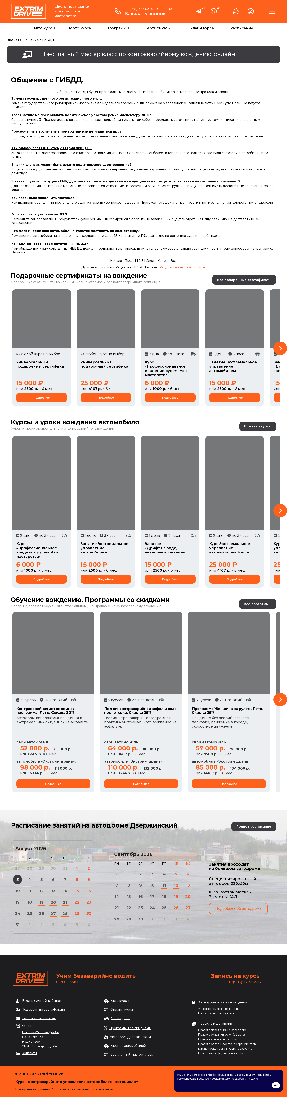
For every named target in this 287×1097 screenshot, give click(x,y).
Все (174, 261)
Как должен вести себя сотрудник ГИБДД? (49, 244)
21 (65, 902)
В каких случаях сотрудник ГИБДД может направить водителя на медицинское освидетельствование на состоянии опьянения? (125, 181)
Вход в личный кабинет (41, 1001)
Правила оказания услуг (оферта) (221, 1034)
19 (41, 902)
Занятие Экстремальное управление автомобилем (233, 366)
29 (77, 913)
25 (29, 913)
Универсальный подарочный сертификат (41, 364)
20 (53, 902)
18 (29, 902)
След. (150, 261)
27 (53, 913)
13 (53, 891)
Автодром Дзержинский (130, 1037)
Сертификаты (157, 28)
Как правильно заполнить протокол (43, 198)
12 (41, 891)
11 (29, 891)
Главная (13, 40)
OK (276, 1085)
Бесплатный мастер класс (131, 1054)
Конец (163, 261)
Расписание (241, 28)
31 (18, 924)
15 (77, 891)
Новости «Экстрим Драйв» (40, 1032)
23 (88, 902)
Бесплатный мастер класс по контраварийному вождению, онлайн (139, 54)
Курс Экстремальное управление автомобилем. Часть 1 (230, 548)
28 (65, 913)
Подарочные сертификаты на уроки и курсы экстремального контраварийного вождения (85, 282)
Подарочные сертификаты (44, 1009)
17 (17, 902)
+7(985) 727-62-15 (245, 982)
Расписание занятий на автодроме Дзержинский (94, 825)
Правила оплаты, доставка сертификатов (227, 1044)
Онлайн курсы (201, 28)
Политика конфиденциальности (220, 1053)
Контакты (29, 1053)
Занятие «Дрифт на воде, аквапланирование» (165, 548)
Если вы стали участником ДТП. (39, 214)
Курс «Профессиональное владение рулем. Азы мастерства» (166, 368)
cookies (202, 1074)
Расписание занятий (39, 1018)
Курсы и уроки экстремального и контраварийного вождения (62, 428)
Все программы (257, 604)
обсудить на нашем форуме (182, 267)
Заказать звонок (145, 13)
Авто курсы (44, 28)
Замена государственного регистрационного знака (57, 98)
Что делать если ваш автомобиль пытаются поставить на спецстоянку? (75, 231)
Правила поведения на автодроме (222, 1030)
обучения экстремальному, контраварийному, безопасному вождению (102, 606)
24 (17, 913)
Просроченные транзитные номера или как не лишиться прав (66, 131)
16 (89, 891)
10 (17, 891)
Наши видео (31, 1041)
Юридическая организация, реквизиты (225, 1048)
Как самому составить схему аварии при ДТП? (51, 148)
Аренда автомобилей (128, 1046)
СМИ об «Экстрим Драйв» (40, 1046)
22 (77, 902)
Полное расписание (253, 826)
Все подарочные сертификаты (244, 280)
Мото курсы (80, 28)
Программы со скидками (130, 1028)
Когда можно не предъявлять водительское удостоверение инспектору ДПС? (81, 115)
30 (88, 913)
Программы (117, 28)
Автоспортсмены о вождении (219, 1009)
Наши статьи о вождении (216, 1013)
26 (41, 913)
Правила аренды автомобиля (218, 1039)
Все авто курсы (257, 426)
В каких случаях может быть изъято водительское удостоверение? (71, 165)
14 (65, 891)
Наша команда (32, 1037)
